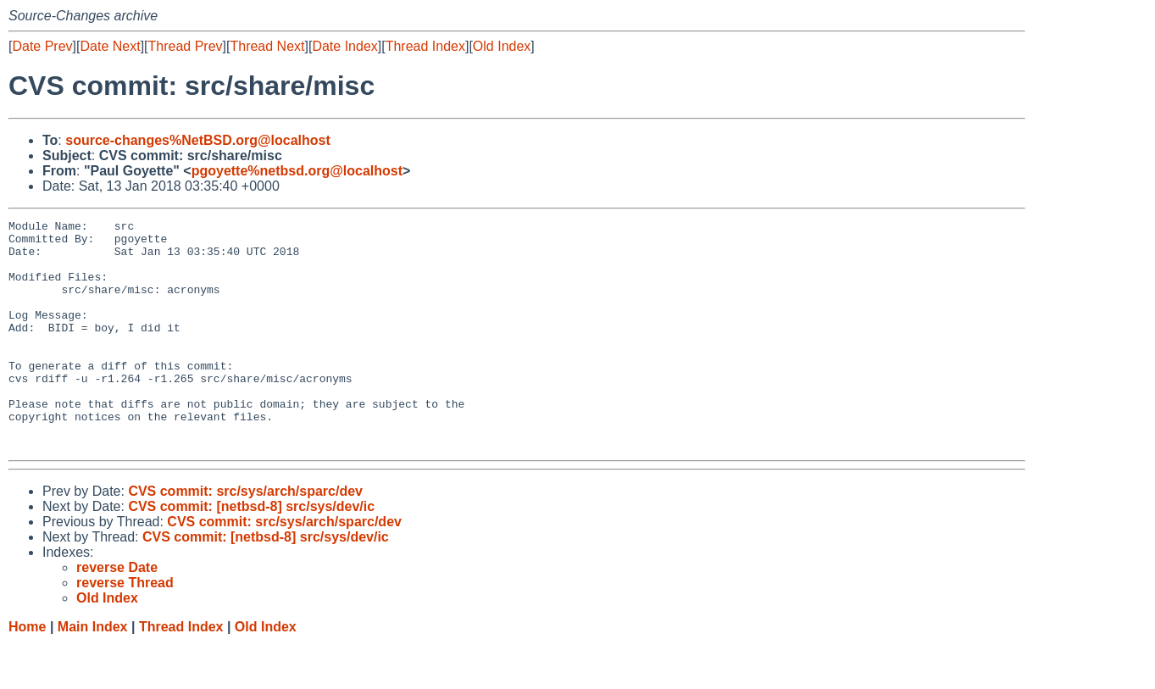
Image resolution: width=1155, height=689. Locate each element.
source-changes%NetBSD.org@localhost (197, 140)
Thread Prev (185, 46)
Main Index (93, 672)
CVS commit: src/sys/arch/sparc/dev (245, 537)
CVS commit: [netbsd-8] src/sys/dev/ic (251, 552)
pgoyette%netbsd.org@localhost (297, 171)
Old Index (501, 46)
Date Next (110, 46)
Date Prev (42, 46)
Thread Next (267, 46)
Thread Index (425, 46)
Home (27, 672)
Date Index (344, 46)
